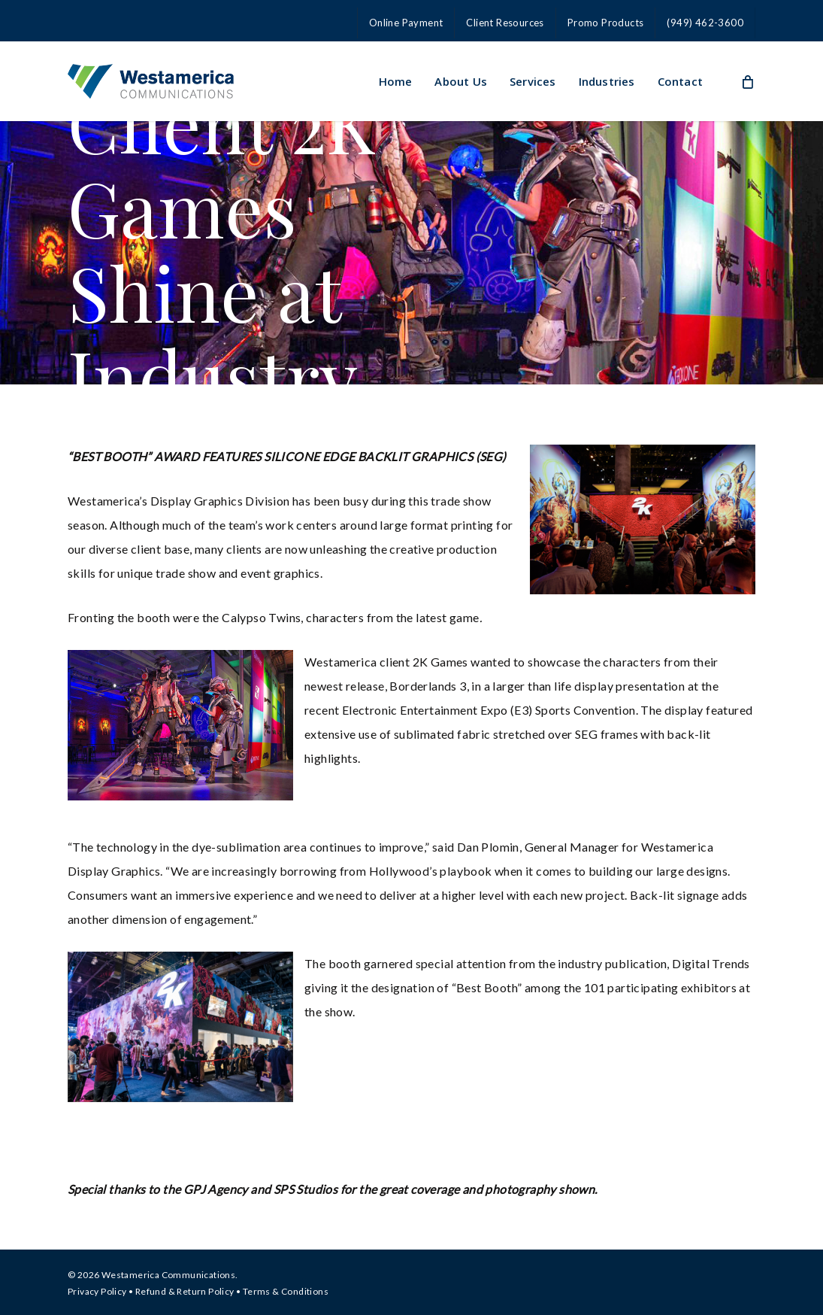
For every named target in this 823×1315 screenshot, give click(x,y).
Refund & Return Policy (184, 1291)
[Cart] (747, 81)
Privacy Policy (97, 1291)
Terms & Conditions (285, 1291)
